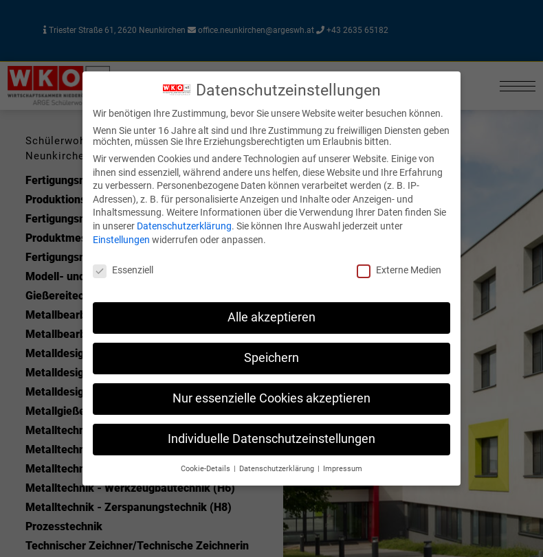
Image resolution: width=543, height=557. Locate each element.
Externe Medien (399, 269)
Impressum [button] (342, 468)
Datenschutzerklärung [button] (277, 468)
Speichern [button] (271, 358)
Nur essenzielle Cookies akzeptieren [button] (271, 398)
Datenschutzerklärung (184, 225)
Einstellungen (121, 239)
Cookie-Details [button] (206, 468)
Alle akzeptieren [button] (271, 317)
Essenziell (123, 269)
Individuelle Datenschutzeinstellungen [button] (271, 439)
